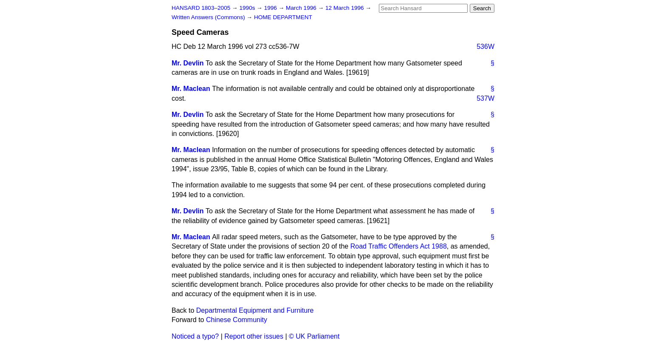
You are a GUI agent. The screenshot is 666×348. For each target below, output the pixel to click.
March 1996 (302, 8)
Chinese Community (236, 319)
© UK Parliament (314, 336)
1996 (271, 8)
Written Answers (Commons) (209, 17)
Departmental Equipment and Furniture (255, 310)
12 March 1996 (345, 8)
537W (485, 98)
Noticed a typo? (195, 336)
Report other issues (253, 336)
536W (485, 46)
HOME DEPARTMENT (283, 17)
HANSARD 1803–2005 (201, 8)
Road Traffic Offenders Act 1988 (398, 246)
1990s (248, 8)
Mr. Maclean (191, 88)
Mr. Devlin (188, 63)
